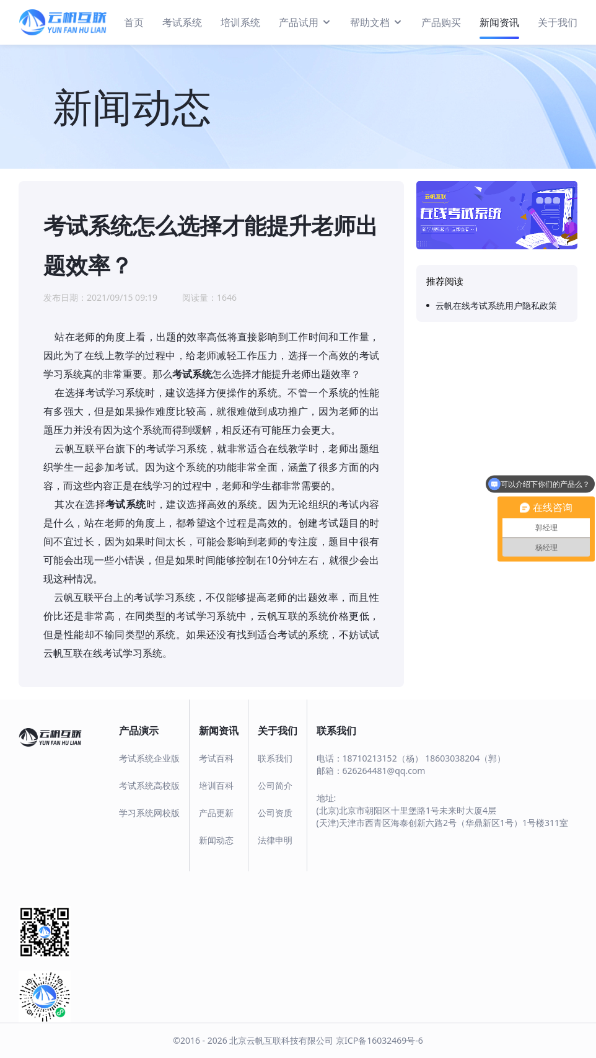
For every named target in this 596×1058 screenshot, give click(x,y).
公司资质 (275, 813)
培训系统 (240, 22)
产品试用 (305, 21)
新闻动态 (216, 840)
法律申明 (275, 840)
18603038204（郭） (465, 758)
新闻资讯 (499, 22)
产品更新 (216, 813)
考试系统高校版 (149, 785)
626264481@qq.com (384, 770)
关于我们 (557, 22)
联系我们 (275, 758)
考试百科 (216, 758)
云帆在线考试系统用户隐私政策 (496, 305)
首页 (134, 22)
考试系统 (182, 22)
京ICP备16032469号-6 (379, 1040)
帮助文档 (376, 21)
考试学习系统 (115, 392)
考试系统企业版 (149, 758)
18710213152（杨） (383, 758)
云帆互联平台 (78, 597)
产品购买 (441, 22)
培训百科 (216, 785)
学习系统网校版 (149, 813)
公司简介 (275, 785)
